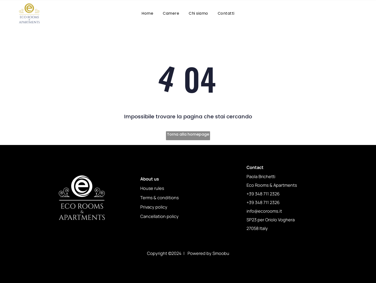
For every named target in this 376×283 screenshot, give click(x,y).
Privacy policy (153, 207)
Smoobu (220, 253)
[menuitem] (147, 13)
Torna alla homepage (188, 134)
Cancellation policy (159, 216)
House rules (152, 188)
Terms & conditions (159, 197)
